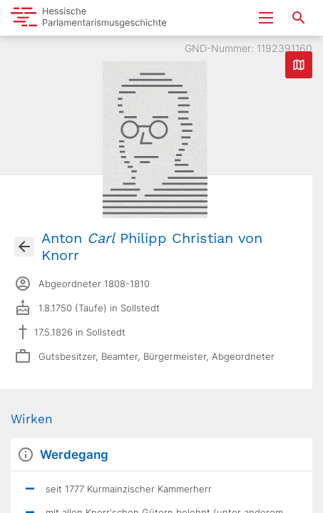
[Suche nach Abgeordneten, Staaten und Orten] (298, 17)
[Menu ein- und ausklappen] (266, 17)
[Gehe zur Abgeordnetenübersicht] (24, 246)
